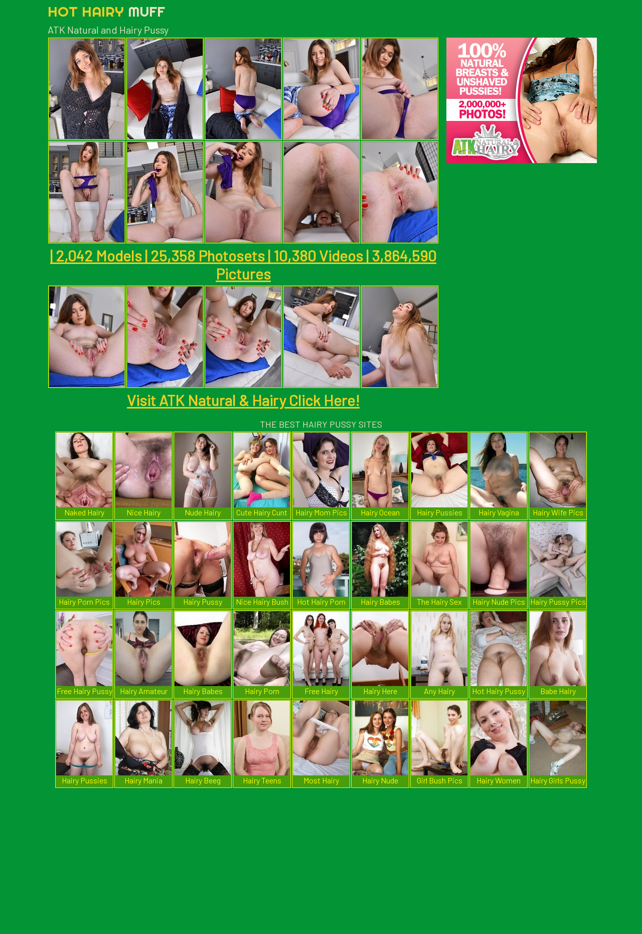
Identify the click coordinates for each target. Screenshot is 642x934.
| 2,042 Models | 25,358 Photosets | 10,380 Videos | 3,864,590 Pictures (243, 264)
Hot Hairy (106, 11)
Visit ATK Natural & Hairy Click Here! (243, 400)
